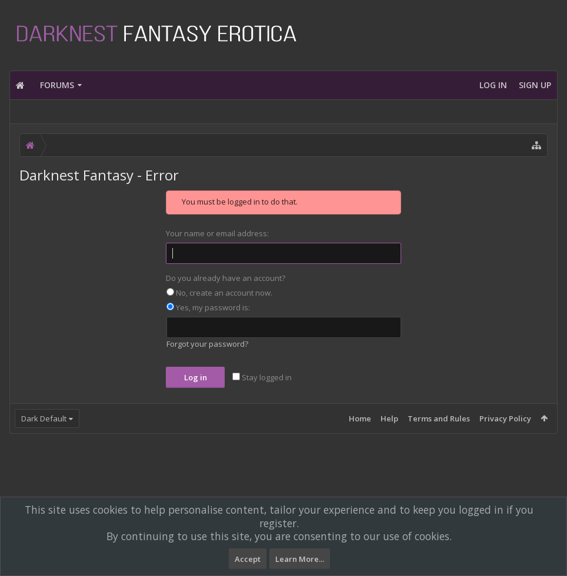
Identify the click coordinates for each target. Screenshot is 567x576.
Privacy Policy (505, 418)
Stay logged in (262, 377)
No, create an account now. (219, 292)
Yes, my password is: (208, 307)
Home (360, 418)
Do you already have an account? (225, 278)
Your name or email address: (217, 233)
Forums (57, 85)
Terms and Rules (439, 418)
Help (389, 418)
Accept (248, 559)
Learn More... (299, 559)
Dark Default (43, 418)
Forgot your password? (207, 344)
